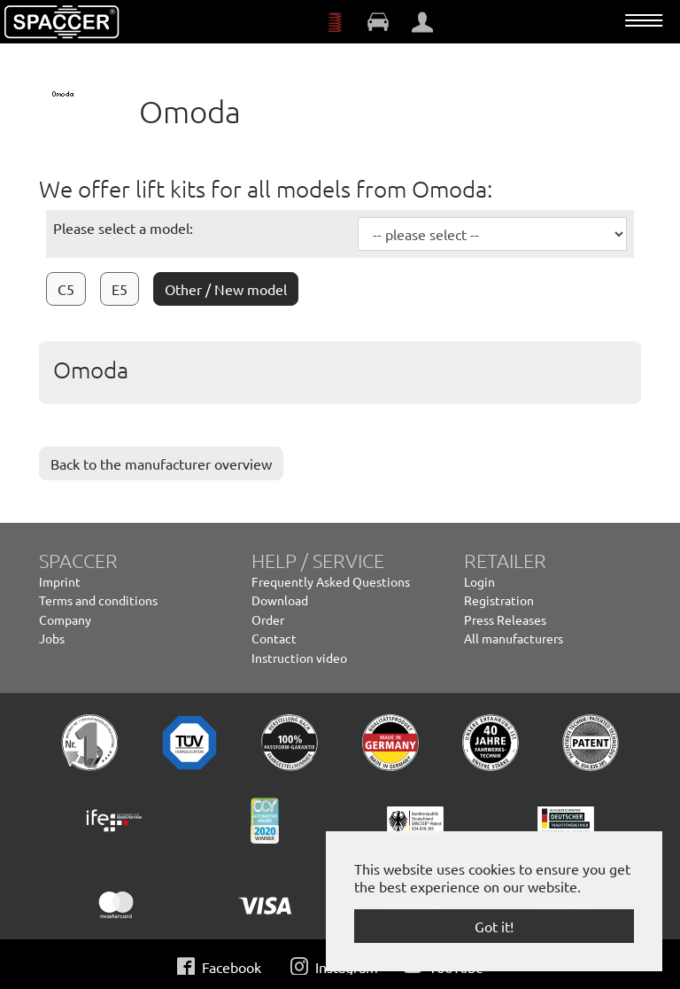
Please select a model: (123, 228)
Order (267, 619)
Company (65, 619)
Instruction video (299, 658)
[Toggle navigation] (643, 20)
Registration (499, 600)
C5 (66, 289)
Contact (274, 638)
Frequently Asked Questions (330, 581)
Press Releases (505, 619)
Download (279, 600)
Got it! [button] (494, 926)
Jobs (52, 638)
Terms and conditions (98, 600)
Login (479, 581)
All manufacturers (513, 638)
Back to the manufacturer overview (161, 463)
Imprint (60, 581)
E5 (120, 289)
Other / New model (226, 289)
